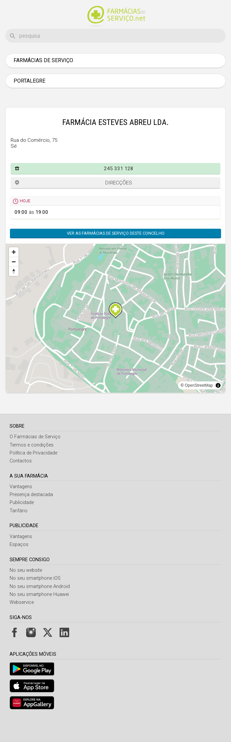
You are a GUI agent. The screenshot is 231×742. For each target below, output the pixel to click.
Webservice (22, 624)
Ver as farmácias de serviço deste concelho (115, 255)
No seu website (26, 592)
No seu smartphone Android (40, 608)
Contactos (21, 483)
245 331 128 (118, 190)
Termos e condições (32, 467)
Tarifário (18, 532)
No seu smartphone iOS (35, 600)
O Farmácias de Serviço (35, 458)
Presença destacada (31, 516)
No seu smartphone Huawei (39, 616)
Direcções (118, 205)
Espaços (19, 566)
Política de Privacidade (33, 475)
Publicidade (22, 524)
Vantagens (21, 508)
